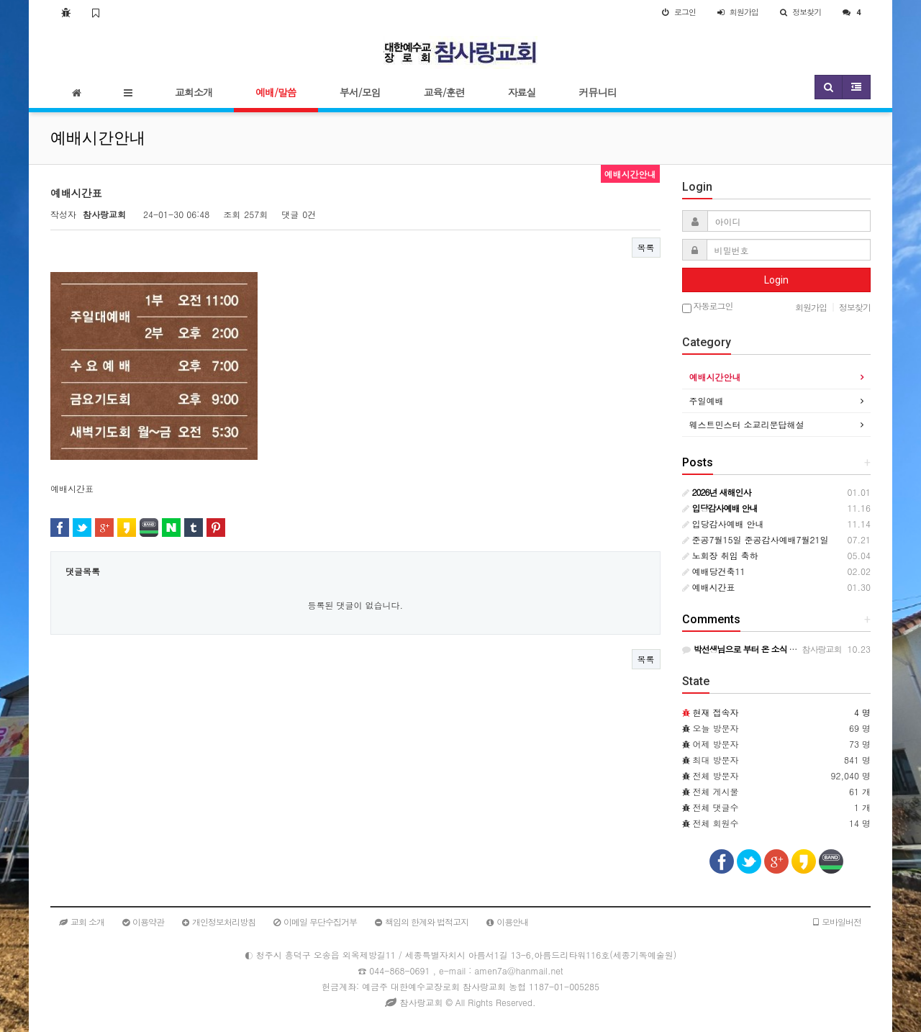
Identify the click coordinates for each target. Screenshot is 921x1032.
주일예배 (706, 400)
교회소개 (193, 92)
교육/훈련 (444, 92)
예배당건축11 (713, 571)
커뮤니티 (598, 92)
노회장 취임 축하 (720, 555)
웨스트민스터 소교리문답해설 (746, 424)
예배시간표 (708, 587)
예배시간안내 (715, 377)
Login (776, 280)
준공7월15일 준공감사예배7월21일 (755, 539)
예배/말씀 (275, 92)
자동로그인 (707, 307)
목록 (646, 247)
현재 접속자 (716, 712)
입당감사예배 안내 (723, 523)
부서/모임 (360, 92)
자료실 (522, 92)
